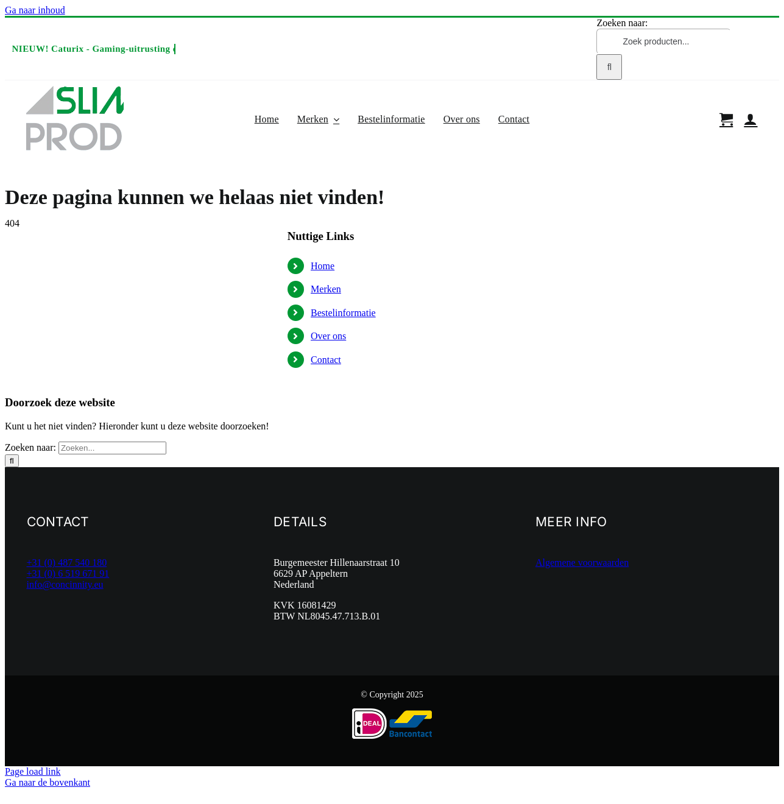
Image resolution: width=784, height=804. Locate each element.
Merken (326, 289)
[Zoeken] (609, 67)
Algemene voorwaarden (582, 562)
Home (14, 174)
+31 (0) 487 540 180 (67, 562)
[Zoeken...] (112, 448)
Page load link (33, 771)
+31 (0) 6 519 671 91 (68, 573)
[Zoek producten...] (663, 41)
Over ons (328, 336)
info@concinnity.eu (65, 584)
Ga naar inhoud (35, 10)
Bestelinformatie (343, 313)
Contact (326, 359)
